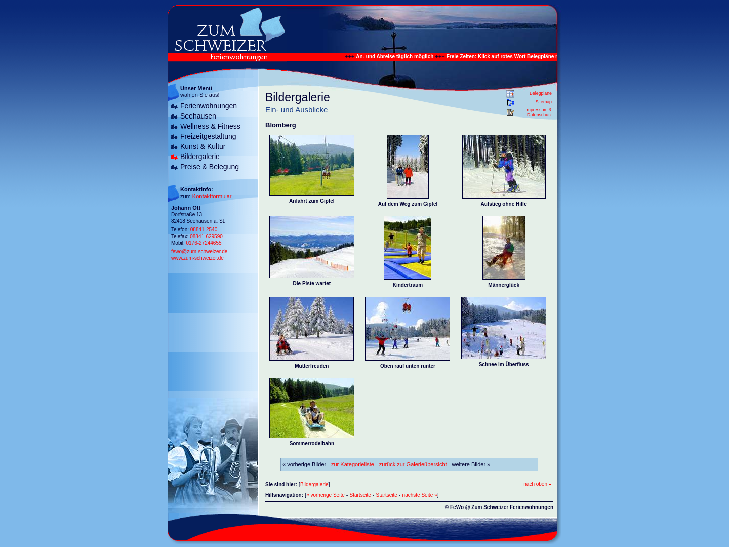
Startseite (360, 495)
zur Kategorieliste (352, 464)
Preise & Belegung (209, 167)
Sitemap (544, 101)
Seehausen (198, 116)
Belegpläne (541, 93)
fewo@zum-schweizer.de (199, 251)
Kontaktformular (212, 196)
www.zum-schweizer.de (197, 258)
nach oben (537, 484)
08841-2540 (203, 229)
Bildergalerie (200, 156)
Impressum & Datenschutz (538, 112)
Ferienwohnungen (208, 106)
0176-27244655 (203, 243)
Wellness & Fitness (210, 126)
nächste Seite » (419, 495)
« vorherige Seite (325, 495)
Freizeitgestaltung (208, 136)
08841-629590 (206, 236)
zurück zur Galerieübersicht (413, 464)
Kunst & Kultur (203, 146)
